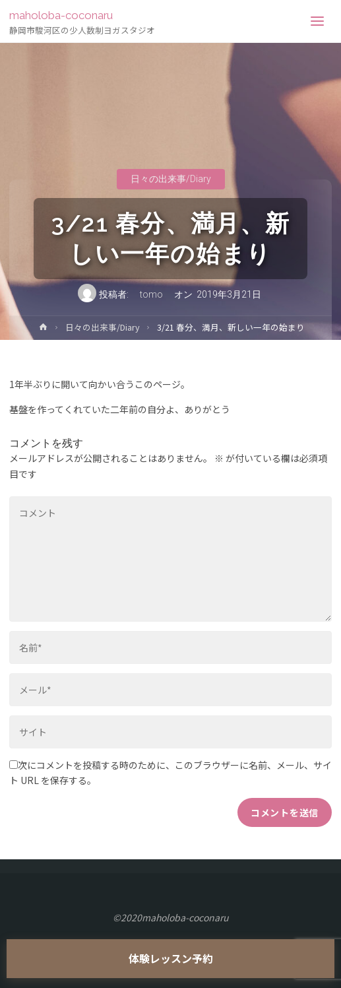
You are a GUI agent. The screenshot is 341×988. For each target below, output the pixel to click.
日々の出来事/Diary (171, 179)
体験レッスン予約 (171, 958)
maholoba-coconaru (61, 15)
